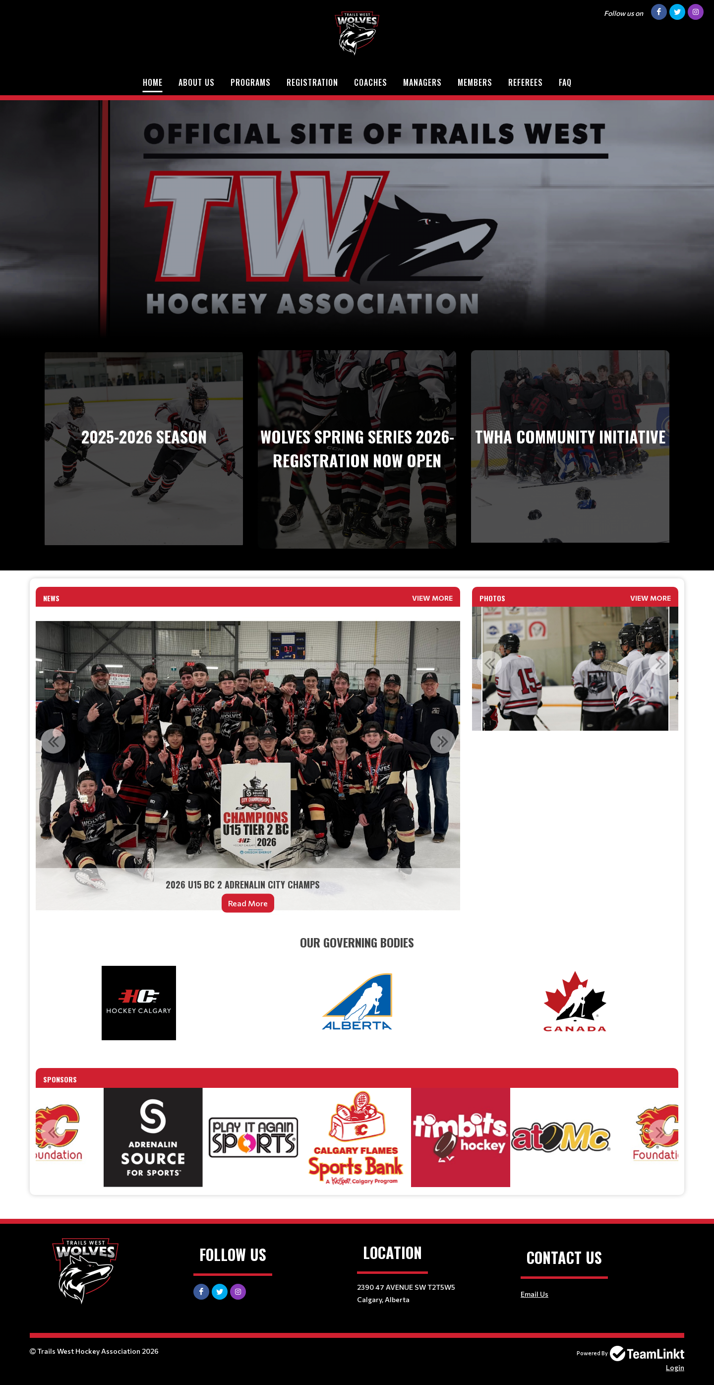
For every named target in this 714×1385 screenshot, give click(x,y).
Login (675, 1367)
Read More (248, 903)
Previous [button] (53, 741)
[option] (248, 766)
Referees (525, 82)
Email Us (534, 1294)
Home (153, 82)
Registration (312, 82)
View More (432, 598)
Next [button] (442, 741)
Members (475, 82)
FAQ (565, 82)
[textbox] (357, 942)
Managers (422, 82)
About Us (196, 82)
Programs (251, 82)
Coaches (370, 82)
